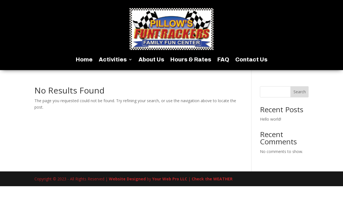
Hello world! (270, 119)
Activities (113, 60)
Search (299, 91)
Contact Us (251, 60)
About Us (151, 60)
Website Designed (127, 178)
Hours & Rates (190, 60)
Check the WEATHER (212, 178)
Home (84, 60)
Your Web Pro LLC (169, 178)
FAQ (223, 60)
